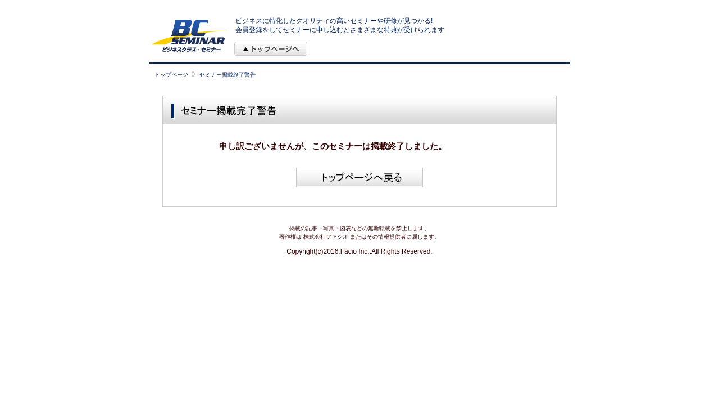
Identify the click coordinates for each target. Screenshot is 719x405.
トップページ (171, 74)
